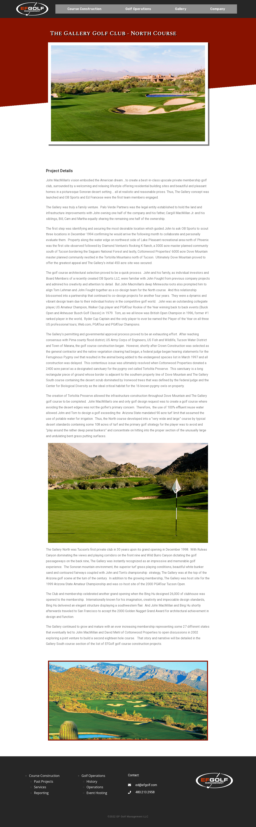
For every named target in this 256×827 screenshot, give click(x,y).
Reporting (41, 793)
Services (40, 787)
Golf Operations (138, 9)
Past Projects (43, 781)
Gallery (180, 9)
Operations (95, 787)
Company (217, 9)
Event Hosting (97, 793)
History (92, 781)
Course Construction (84, 9)
